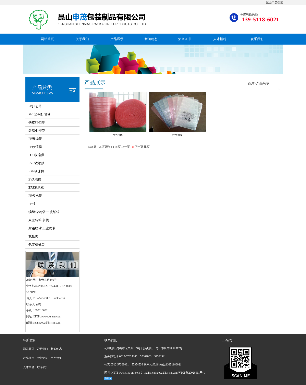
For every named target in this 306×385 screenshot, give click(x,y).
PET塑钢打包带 (39, 114)
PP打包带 (35, 106)
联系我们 (257, 39)
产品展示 (116, 39)
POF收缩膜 (36, 155)
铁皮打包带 (36, 122)
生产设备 (56, 358)
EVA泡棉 (34, 179)
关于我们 (82, 39)
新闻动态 (150, 39)
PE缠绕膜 (35, 138)
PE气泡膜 (35, 195)
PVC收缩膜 (36, 163)
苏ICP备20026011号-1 (191, 372)
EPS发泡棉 (36, 187)
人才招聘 (219, 39)
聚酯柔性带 (36, 130)
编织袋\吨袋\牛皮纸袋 (44, 212)
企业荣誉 (42, 358)
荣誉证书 (184, 39)
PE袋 (32, 204)
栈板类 (33, 236)
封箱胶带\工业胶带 (41, 228)
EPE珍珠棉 (36, 171)
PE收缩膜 (35, 147)
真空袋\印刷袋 (38, 220)
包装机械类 (36, 244)
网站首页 (47, 39)
